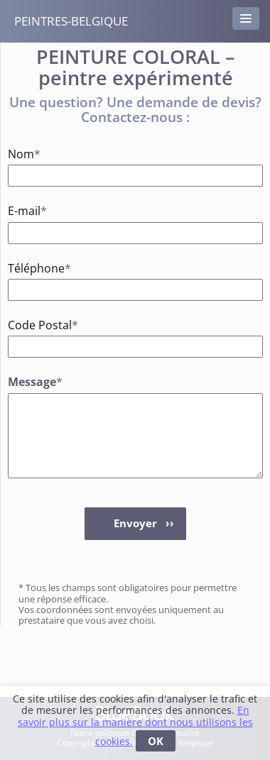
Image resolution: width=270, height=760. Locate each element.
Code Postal (29, 324)
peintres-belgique (71, 21)
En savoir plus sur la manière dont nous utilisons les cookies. (135, 725)
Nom (24, 153)
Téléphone (29, 267)
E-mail (27, 210)
